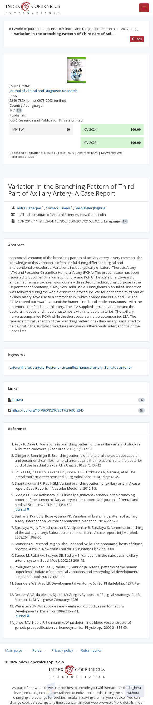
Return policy (91, 650)
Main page (13, 650)
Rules (36, 650)
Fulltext (17, 400)
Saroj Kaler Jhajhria (90, 208)
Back (136, 39)
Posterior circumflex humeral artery (74, 367)
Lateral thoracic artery (27, 367)
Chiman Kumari (58, 208)
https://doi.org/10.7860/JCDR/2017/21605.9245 (48, 410)
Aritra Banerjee (29, 208)
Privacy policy (62, 650)
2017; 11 (129, 28)
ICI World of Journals (25, 28)
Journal (22, 509)
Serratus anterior (118, 367)
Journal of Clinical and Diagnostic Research (81, 28)
